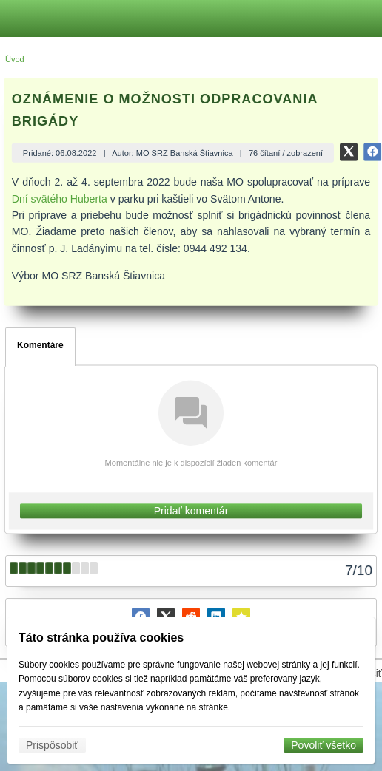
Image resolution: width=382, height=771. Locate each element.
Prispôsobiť (52, 745)
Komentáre (40, 345)
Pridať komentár (191, 511)
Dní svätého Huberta (59, 199)
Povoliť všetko (323, 745)
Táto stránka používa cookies (101, 637)
